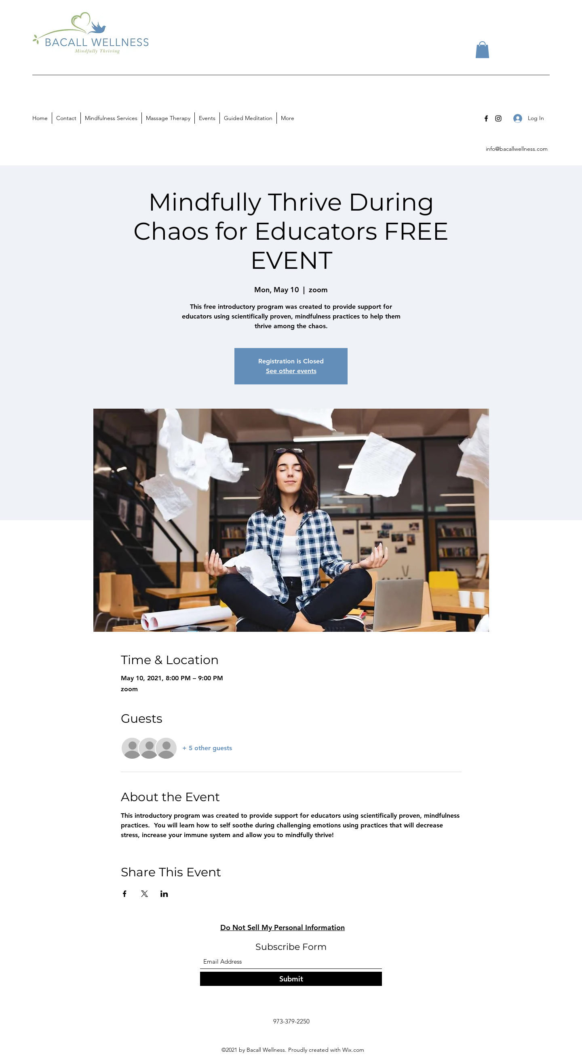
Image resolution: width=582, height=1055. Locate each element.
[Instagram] (498, 118)
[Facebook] (486, 118)
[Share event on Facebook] (125, 893)
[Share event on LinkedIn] (164, 893)
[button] (482, 49)
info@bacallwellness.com (517, 148)
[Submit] (291, 979)
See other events (291, 371)
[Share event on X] (144, 893)
